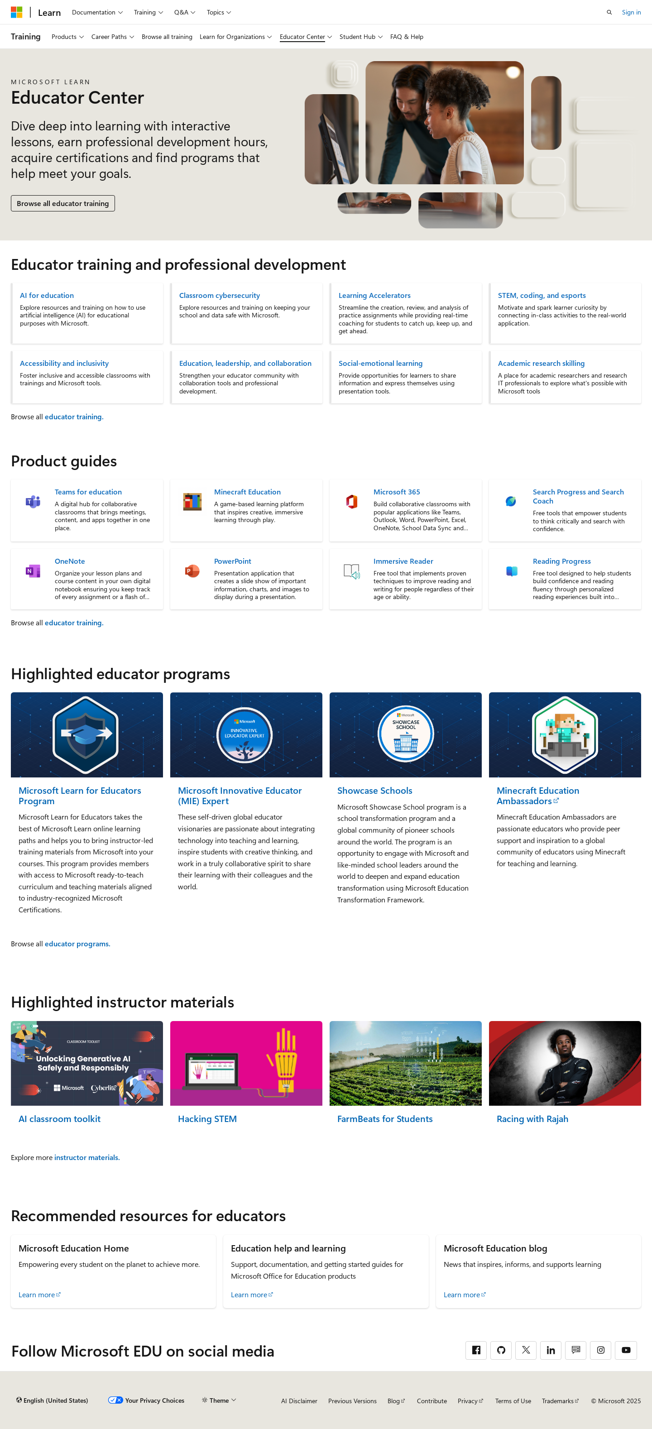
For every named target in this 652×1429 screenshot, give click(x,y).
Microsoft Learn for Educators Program (80, 795)
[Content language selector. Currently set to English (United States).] (52, 1400)
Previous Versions (352, 1400)
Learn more (37, 1294)
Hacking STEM (207, 1118)
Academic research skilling (541, 363)
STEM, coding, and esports (542, 295)
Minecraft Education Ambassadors (538, 795)
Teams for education (88, 491)
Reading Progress (562, 561)
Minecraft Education (247, 491)
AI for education (47, 295)
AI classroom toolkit (60, 1118)
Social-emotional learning (381, 363)
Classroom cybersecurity (219, 295)
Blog (394, 1400)
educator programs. (77, 943)
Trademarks (558, 1400)
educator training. (74, 416)
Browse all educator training (63, 203)
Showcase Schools (374, 790)
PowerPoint (232, 561)
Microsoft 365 (397, 491)
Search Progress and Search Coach (578, 496)
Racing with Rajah (533, 1118)
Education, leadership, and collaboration (245, 363)
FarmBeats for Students (385, 1118)
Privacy (468, 1400)
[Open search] (609, 12)
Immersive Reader (403, 561)
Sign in (631, 12)
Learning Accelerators (375, 295)
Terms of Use (513, 1400)
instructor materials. (87, 1157)
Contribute (432, 1400)
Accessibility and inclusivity (64, 363)
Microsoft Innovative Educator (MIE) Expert (240, 795)
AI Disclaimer (299, 1400)
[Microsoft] (17, 12)
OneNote (70, 561)
